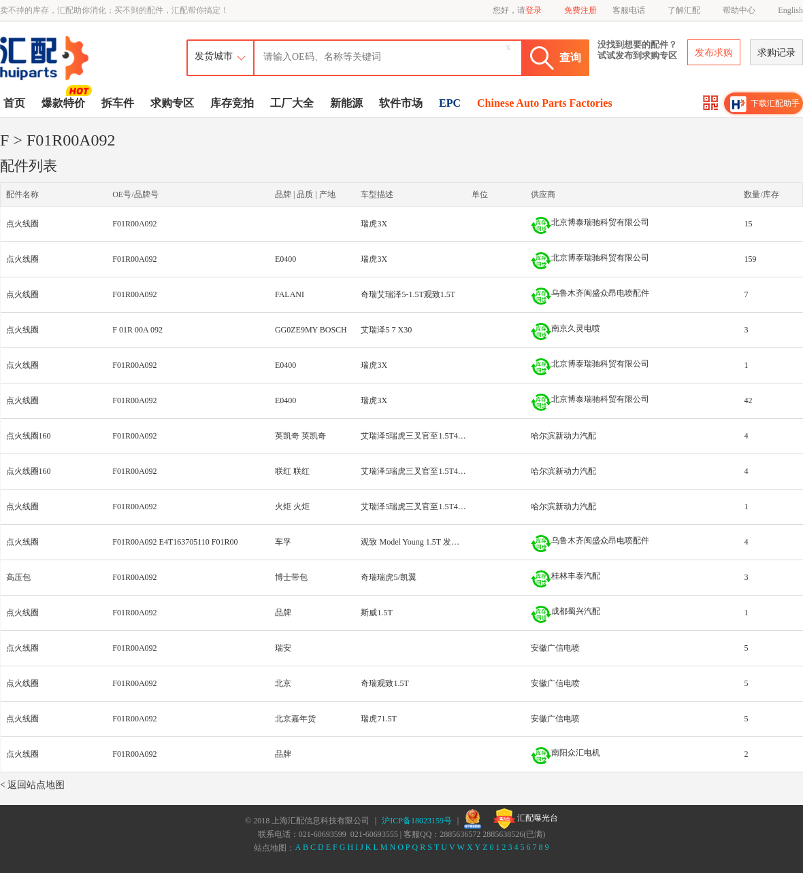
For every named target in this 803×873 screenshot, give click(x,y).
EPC (450, 103)
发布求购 (714, 53)
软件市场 (401, 103)
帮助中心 (739, 10)
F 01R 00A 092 (137, 330)
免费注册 (580, 10)
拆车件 (117, 103)
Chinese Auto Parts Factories (544, 103)
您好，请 (517, 10)
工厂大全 (292, 103)
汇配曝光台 (525, 818)
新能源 (346, 103)
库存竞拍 (232, 103)
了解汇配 (684, 10)
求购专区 (172, 103)
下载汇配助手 (765, 104)
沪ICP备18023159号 (417, 820)
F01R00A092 (134, 223)
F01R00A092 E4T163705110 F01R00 (174, 542)
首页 (14, 103)
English (790, 10)
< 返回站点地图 (32, 785)
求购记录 (776, 53)
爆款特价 (65, 102)
